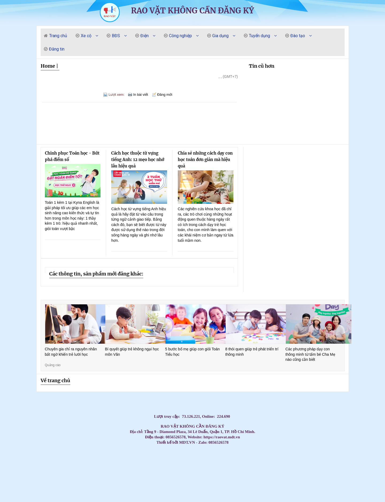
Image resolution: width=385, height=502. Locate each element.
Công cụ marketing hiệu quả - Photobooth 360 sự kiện (319, 487)
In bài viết (140, 95)
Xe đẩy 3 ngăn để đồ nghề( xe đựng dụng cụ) (166, 487)
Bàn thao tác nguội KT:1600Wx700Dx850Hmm (7, 487)
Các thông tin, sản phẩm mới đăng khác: (96, 274)
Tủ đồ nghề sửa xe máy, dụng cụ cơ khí (347, 487)
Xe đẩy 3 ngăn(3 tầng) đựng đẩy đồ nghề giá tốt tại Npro (6, 496)
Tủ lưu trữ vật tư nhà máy (154, 487)
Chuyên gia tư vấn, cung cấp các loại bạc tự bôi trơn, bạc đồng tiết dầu (223, 487)
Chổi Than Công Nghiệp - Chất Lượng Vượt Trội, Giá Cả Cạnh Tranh (117, 455)
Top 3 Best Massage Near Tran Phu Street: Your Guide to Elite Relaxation (253, 455)
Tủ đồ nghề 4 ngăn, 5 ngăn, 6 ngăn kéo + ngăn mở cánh (329, 496)
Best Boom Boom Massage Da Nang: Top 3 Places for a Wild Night (48, 455)
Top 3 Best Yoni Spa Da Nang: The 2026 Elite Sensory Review (363, 455)
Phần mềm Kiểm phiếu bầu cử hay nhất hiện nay (104, 487)
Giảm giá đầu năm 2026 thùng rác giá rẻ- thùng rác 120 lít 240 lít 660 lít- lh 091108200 (278, 496)
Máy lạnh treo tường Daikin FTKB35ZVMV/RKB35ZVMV (133, 487)
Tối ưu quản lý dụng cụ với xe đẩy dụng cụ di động (262, 487)
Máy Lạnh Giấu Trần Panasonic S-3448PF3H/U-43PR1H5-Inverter (214, 487)
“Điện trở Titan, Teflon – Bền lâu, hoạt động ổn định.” (310, 496)
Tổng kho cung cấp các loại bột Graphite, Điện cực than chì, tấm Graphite (311, 487)
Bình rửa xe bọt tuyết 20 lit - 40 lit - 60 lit (231, 496)
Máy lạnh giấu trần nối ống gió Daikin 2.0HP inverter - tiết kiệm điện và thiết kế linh (366, 487)
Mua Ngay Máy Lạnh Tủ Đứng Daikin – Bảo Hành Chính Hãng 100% (10, 455)
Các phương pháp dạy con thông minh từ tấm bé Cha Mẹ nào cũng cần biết (310, 354)
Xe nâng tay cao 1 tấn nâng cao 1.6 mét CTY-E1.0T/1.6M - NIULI (263, 496)
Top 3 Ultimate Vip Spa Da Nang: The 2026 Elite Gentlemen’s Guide (152, 455)
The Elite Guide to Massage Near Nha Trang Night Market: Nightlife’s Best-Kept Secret (188, 455)
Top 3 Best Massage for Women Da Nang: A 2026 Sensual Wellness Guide (126, 455)
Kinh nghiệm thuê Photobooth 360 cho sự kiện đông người (335, 487)
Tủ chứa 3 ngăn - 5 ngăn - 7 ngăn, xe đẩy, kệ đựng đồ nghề (293, 487)
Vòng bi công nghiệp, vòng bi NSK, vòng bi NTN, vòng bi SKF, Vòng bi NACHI (46, 496)
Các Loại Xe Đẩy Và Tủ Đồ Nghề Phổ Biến (54, 496)
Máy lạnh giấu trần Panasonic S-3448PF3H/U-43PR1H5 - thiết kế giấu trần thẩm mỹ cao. (378, 487)
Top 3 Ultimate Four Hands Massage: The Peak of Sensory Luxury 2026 (338, 455)
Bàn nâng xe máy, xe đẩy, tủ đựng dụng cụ (373, 496)
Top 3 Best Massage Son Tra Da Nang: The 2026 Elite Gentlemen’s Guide (160, 455)
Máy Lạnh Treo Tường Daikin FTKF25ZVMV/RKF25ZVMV (140, 487)
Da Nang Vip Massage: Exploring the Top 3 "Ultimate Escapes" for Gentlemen (68, 455)
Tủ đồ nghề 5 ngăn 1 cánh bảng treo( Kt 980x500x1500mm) (232, 487)
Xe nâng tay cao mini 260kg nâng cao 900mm (270, 496)
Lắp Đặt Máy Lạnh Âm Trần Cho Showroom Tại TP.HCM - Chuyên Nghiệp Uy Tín (109, 496)
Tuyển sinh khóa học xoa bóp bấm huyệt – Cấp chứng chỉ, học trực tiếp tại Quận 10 (283, 487)
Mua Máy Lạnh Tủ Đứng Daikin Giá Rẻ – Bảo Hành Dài (245, 455)
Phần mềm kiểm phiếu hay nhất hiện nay (256, 487)
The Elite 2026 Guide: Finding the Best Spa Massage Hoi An (214, 455)
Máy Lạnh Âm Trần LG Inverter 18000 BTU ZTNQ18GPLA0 (318, 496)
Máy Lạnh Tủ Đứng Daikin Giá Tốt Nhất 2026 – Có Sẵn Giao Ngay (135, 455)
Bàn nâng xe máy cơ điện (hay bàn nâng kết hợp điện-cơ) (37, 496)
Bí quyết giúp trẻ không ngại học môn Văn (132, 352)
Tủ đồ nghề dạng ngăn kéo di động (151, 496)
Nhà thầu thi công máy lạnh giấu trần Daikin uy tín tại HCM (126, 496)
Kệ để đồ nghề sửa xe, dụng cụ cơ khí (275, 487)
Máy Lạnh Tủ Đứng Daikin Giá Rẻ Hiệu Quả (3, 455)
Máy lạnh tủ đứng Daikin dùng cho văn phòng (269, 455)
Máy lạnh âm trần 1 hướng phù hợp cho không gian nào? (359, 496)
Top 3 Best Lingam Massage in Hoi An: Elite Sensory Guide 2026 (262, 455)
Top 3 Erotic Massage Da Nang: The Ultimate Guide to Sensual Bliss (313, 455)
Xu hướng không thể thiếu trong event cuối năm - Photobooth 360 (328, 487)
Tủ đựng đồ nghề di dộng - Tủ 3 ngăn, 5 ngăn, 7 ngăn (367, 496)
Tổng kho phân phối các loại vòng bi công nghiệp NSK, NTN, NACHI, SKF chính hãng (303, 455)
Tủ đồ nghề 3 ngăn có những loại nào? (342, 487)
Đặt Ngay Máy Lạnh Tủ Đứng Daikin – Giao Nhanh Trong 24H (18, 455)
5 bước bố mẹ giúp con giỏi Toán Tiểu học (192, 352)
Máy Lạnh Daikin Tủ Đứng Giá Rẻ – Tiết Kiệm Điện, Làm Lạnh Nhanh (169, 455)
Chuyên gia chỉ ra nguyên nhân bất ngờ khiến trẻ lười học (71, 352)
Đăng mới (164, 95)
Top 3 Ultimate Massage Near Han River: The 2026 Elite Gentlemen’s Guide (329, 455)
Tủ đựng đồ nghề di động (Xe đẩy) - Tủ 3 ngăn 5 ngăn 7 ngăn (118, 496)
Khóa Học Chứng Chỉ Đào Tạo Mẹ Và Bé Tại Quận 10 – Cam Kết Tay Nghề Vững (84, 487)
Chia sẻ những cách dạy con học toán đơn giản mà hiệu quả (205, 159)
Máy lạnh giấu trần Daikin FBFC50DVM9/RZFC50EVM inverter (240, 487)
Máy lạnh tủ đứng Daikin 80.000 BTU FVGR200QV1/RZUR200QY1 (245, 496)
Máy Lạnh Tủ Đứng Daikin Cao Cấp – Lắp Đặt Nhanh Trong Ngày (76, 455)
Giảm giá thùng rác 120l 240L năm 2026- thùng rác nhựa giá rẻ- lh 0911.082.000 (302, 487)
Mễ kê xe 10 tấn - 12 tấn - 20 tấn (378, 496)
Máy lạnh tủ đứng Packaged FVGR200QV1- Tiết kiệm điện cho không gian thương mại (87, 496)
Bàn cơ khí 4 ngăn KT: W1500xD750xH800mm (353, 487)
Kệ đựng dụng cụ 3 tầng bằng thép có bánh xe (226, 496)
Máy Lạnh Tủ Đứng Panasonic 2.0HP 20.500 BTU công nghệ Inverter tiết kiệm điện (15, 487)
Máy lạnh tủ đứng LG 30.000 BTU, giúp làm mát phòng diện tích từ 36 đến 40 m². (15, 496)
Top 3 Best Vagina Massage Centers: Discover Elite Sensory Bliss (355, 455)
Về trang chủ (55, 380)
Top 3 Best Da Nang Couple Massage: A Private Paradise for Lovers (380, 455)
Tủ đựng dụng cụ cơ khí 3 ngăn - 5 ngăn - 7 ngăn (202, 487)
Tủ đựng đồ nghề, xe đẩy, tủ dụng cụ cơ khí (269, 487)
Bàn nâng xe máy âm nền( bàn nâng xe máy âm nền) (30, 496)
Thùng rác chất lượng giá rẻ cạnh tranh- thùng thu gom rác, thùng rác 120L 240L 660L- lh (187, 487)
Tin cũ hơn (261, 66)
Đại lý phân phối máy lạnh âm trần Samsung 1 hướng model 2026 (173, 496)
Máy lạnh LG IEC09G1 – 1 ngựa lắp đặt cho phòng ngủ (23, 496)
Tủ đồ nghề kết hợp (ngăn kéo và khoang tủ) (209, 496)
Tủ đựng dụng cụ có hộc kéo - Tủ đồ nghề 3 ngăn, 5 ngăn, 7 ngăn (288, 496)
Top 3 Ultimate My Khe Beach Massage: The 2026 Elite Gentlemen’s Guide (347, 455)
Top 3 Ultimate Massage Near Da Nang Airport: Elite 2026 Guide (238, 455)
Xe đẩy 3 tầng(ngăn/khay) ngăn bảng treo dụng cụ (336, 496)
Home (48, 66)
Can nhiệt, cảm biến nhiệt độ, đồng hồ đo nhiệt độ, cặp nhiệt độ (164, 496)
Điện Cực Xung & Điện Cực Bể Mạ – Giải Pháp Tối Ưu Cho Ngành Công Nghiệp (95, 487)
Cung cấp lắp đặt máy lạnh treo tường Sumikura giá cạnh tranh (108, 455)
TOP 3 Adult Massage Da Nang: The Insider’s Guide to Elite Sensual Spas (276, 455)
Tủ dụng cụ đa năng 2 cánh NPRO (79, 496)
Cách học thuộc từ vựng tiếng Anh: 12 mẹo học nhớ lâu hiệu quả (137, 159)
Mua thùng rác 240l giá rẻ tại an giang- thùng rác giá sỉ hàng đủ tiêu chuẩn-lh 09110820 (57, 455)
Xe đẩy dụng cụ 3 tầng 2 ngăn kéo (324, 496)
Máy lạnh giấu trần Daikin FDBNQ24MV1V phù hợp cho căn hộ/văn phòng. (255, 496)
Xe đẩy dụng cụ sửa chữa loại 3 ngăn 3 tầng (353, 496)
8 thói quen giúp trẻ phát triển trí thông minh (252, 352)
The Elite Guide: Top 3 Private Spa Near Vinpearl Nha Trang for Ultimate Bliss (285, 455)
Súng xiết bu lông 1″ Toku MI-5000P (179, 487)
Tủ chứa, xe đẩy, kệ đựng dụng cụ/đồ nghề (121, 487)
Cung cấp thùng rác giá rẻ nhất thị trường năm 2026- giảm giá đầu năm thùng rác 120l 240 (62, 496)
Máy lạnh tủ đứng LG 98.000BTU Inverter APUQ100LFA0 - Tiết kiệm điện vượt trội (135, 496)
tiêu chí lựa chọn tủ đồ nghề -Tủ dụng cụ (127, 487)
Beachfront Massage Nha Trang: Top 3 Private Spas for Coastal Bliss (143, 455)
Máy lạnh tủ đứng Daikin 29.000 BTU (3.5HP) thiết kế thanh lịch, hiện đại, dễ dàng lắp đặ (37, 487)
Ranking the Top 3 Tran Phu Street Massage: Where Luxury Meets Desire (206, 455)
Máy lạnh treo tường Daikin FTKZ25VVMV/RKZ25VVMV (159, 487)
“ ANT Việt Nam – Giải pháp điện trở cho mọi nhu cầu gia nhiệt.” (173, 487)
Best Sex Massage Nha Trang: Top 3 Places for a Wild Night (33, 455)
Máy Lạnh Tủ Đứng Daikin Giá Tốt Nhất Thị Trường (25, 455)
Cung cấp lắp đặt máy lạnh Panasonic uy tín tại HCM (295, 496)
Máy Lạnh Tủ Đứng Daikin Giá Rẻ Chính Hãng (101, 455)
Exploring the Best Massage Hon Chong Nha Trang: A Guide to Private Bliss (178, 455)
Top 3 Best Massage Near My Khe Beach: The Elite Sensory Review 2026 (93, 455)
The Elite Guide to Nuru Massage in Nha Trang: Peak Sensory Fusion (294, 455)
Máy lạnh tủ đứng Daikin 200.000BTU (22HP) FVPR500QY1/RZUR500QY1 (248, 487)
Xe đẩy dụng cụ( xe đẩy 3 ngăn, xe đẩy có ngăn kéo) (202, 496)
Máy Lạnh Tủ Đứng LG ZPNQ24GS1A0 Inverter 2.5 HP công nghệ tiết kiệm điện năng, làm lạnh (49, 487)
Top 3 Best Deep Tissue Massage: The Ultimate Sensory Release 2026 (371, 455)
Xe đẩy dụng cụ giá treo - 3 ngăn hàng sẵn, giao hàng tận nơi (145, 496)
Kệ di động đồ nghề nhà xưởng (208, 487)
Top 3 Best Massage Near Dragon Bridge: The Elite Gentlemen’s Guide (197, 455)
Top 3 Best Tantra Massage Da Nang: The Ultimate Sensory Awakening (230, 455)
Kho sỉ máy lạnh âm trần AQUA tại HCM (76, 487)
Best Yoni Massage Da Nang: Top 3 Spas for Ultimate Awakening (40, 455)
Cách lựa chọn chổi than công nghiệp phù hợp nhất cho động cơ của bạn (345, 496)
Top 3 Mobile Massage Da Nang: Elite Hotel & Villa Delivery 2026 (321, 455)
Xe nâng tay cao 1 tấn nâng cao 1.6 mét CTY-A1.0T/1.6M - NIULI (303, 496)
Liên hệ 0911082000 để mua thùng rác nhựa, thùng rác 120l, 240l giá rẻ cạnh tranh (112, 487)
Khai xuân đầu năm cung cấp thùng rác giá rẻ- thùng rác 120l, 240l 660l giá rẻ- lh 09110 (68, 487)
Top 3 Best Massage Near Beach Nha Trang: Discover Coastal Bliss (85, 455)
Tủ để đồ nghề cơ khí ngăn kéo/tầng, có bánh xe (157, 496)
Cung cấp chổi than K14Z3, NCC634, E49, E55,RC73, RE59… (59, 487)
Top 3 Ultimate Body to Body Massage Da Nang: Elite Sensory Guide (222, 455)
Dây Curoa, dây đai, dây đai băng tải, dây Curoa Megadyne (237, 496)
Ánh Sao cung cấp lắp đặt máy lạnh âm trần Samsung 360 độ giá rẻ (72, 496)
